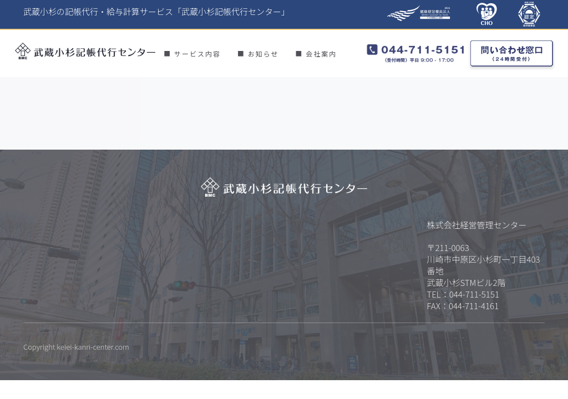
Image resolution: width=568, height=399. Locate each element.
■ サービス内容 (192, 53)
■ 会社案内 (316, 53)
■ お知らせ (257, 53)
